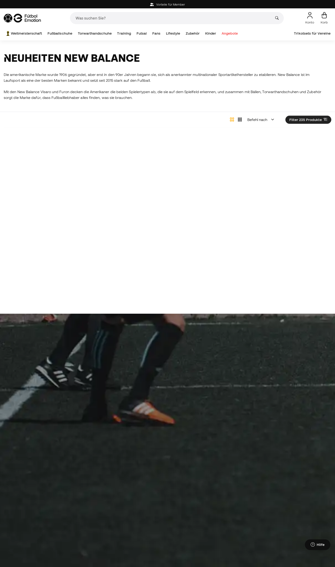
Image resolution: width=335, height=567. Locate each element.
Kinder (210, 33)
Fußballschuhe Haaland (23, 523)
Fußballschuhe (60, 33)
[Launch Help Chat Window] (317, 545)
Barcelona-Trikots (183, 523)
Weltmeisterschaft (23, 33)
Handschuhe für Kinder (133, 515)
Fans (156, 33)
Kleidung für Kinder (130, 532)
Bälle (63, 532)
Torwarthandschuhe (95, 33)
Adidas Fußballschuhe (77, 515)
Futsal (142, 33)
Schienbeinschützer (296, 515)
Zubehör (193, 33)
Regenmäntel (291, 507)
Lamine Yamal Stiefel (76, 507)
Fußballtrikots (236, 532)
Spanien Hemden (239, 523)
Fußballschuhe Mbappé (24, 532)
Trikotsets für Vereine (312, 33)
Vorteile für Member (167, 4)
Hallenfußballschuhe (21, 515)
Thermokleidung (238, 507)
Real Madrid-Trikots (185, 515)
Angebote (230, 33)
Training (124, 33)
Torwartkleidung (293, 523)
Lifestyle (173, 33)
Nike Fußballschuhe (75, 523)
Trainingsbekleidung (241, 515)
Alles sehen (323, 490)
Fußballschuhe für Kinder (135, 507)
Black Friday (290, 532)
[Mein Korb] (324, 18)
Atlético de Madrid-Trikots (190, 532)
